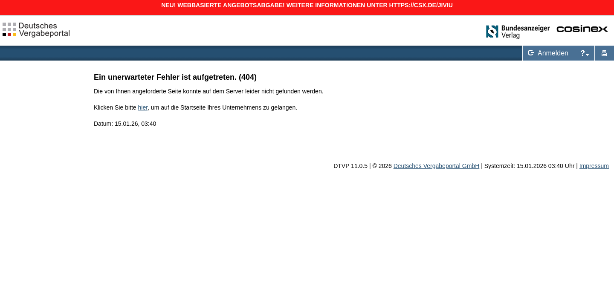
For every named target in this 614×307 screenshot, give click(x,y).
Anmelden (546, 53)
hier (143, 107)
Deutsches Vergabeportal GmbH (437, 165)
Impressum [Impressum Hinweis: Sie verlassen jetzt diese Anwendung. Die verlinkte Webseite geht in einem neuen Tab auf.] (594, 165)
